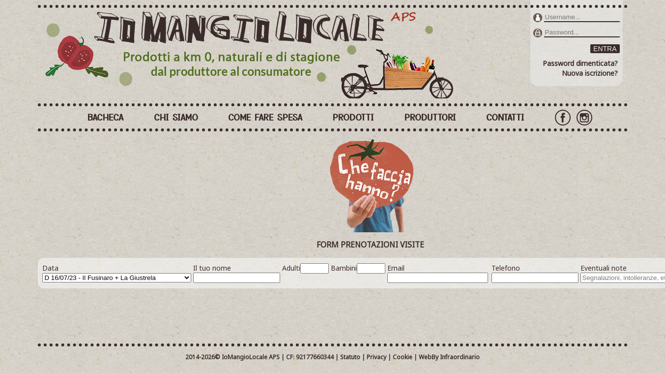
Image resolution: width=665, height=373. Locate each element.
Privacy (376, 357)
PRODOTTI (353, 116)
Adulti (291, 268)
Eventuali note (603, 268)
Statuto (350, 357)
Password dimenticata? (580, 63)
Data (50, 268)
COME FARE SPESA (265, 116)
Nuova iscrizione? (590, 73)
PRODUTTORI (430, 116)
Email (396, 268)
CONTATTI (505, 116)
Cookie (402, 357)
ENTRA (604, 49)
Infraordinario (460, 357)
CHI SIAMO (176, 116)
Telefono (506, 268)
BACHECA (105, 116)
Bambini (344, 268)
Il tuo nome (212, 268)
